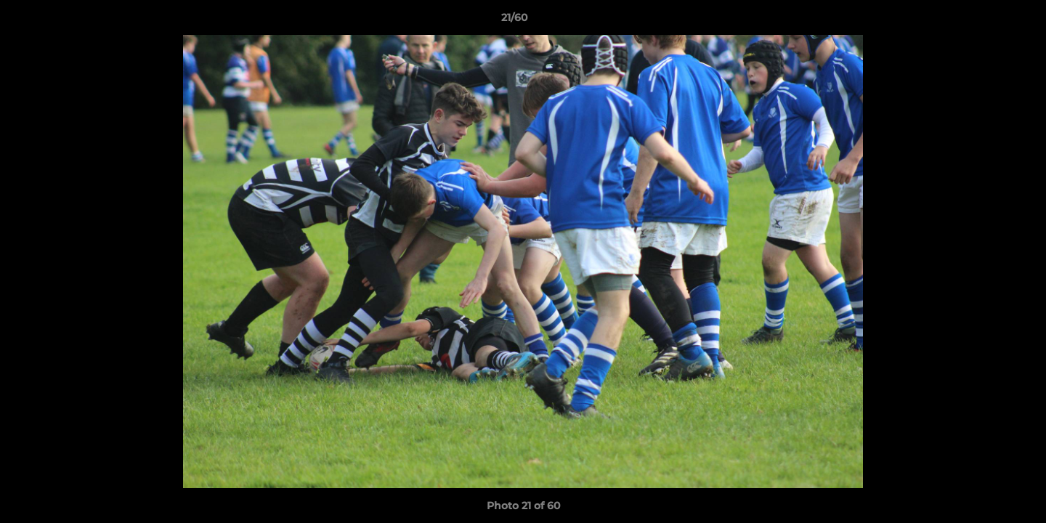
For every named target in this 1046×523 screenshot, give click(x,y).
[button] (985, 21)
